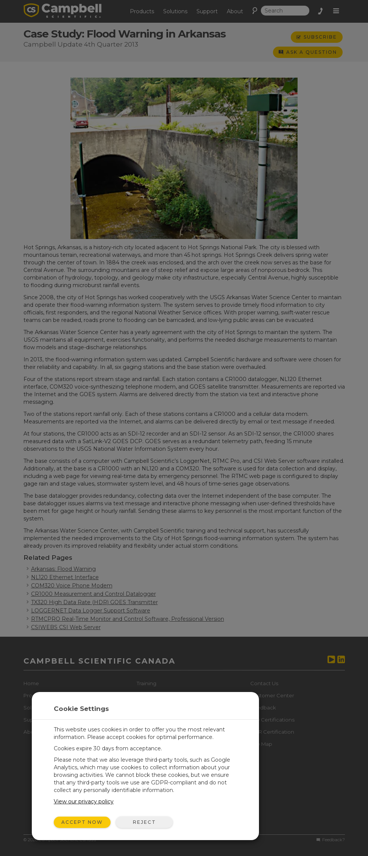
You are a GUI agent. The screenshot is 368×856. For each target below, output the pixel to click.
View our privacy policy (84, 801)
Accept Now (82, 822)
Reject (144, 822)
